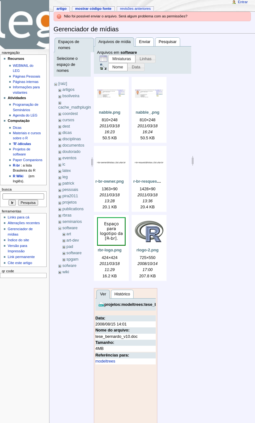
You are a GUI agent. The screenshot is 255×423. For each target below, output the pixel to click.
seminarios (72, 221)
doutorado (71, 151)
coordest (70, 113)
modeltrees (105, 361)
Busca (7, 189)
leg (65, 177)
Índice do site (18, 240)
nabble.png (110, 112)
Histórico (122, 294)
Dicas (17, 127)
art (68, 234)
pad (69, 246)
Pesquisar (167, 42)
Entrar (243, 2)
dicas (67, 132)
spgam (72, 259)
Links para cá (18, 217)
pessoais (70, 189)
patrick (68, 183)
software (70, 228)
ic (63, 164)
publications (73, 209)
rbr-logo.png (109, 250)
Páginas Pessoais (26, 76)
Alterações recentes (24, 223)
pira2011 (70, 196)
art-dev (72, 240)
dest (66, 126)
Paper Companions (28, 160)
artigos (68, 89)
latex (66, 170)
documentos (73, 145)
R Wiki (18, 176)
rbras (67, 215)
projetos (69, 202)
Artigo (61, 8)
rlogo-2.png (147, 250)
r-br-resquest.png (150, 181)
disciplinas (71, 139)
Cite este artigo (20, 263)
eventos (69, 158)
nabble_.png (148, 112)
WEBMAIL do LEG (23, 68)
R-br (16, 165)
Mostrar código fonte (93, 8)
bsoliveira (71, 96)
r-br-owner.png (109, 181)
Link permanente (21, 257)
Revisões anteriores (135, 8)
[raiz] (62, 83)
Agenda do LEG (25, 115)
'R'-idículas (22, 144)
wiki (65, 272)
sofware (69, 265)
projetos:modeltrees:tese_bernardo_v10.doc (146, 304)
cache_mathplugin (74, 107)
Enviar (144, 42)
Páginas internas (26, 82)
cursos (68, 120)
